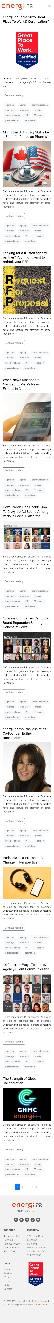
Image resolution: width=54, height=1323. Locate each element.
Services (8, 1273)
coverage (9, 110)
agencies (9, 105)
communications (40, 105)
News (7, 1281)
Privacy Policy (10, 1304)
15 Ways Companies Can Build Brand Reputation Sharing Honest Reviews (26, 622)
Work (6, 1277)
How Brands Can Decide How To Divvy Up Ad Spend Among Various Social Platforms (26, 511)
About (7, 1269)
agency (23, 105)
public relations (12, 120)
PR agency (39, 115)
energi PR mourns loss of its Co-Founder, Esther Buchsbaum (24, 733)
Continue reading (14, 95)
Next (34, 1187)
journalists (24, 110)
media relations (12, 115)
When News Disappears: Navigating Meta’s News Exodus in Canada (21, 384)
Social (7, 1284)
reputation (30, 120)
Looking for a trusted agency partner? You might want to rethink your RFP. (25, 257)
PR (27, 115)
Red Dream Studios (39, 1304)
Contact (8, 1288)
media (38, 110)
